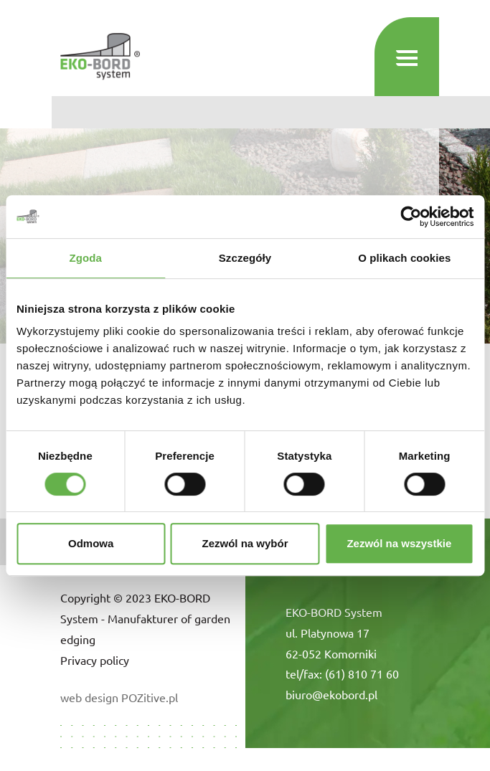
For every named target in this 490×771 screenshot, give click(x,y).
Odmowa (90, 543)
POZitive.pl (149, 697)
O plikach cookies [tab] (404, 258)
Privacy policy (94, 660)
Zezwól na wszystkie (399, 543)
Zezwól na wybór (245, 543)
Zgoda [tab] (85, 258)
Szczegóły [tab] (245, 258)
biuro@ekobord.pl (331, 694)
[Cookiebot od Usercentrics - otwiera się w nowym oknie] (410, 216)
